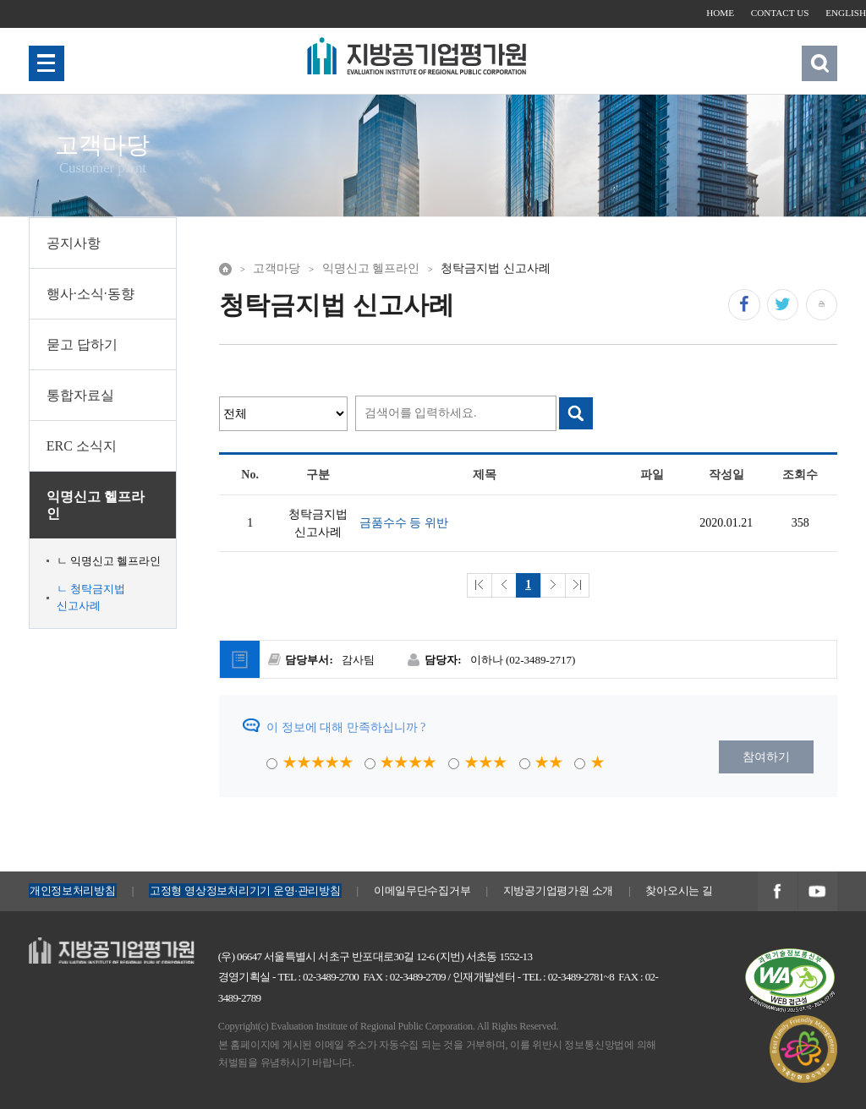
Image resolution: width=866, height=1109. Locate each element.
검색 (819, 63)
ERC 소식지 (82, 446)
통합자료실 (80, 395)
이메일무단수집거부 (422, 890)
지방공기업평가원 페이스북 (777, 892)
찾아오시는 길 (678, 890)
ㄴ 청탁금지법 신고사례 (91, 597)
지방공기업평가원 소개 (558, 890)
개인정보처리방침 (73, 890)
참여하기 (766, 757)
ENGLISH (845, 13)
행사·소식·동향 (90, 294)
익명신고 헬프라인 (96, 504)
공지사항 (74, 243)
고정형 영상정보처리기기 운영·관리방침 (245, 890)
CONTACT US (780, 13)
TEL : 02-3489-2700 (318, 976)
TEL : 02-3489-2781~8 (568, 976)
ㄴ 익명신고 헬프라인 (109, 560)
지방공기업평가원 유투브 (817, 892)
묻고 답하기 (82, 344)
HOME (720, 13)
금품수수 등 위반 (403, 522)
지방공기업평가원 (76, 946)
